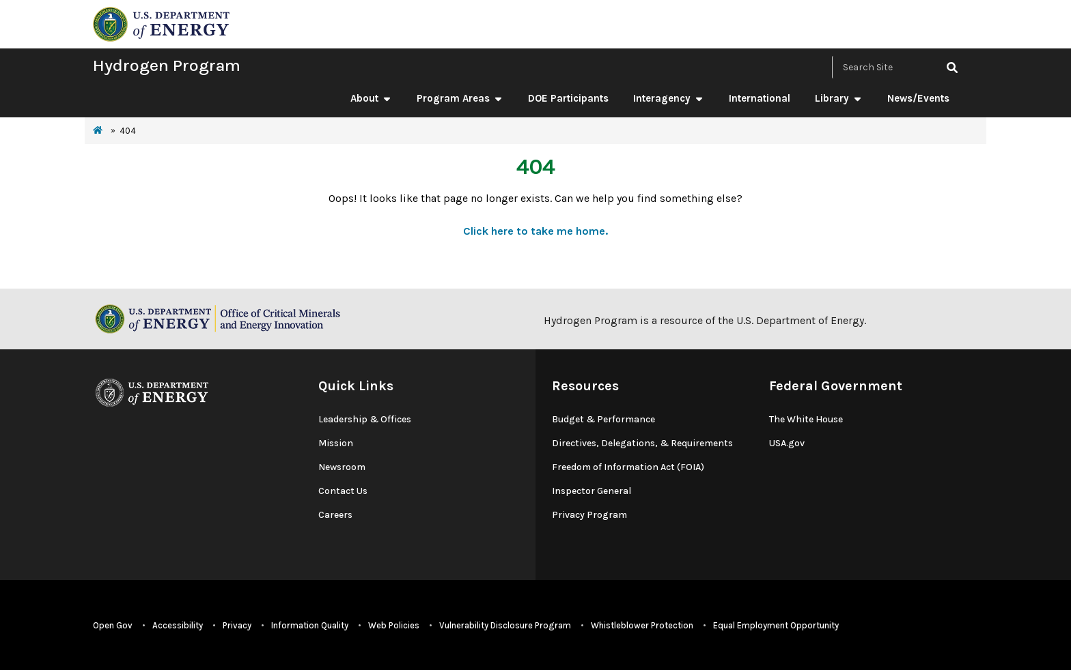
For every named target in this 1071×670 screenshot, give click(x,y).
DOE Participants (568, 98)
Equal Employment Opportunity (776, 625)
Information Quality (309, 625)
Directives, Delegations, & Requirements (642, 443)
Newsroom (341, 467)
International (759, 98)
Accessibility (177, 625)
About (371, 98)
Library (839, 98)
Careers (335, 515)
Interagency (668, 98)
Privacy (237, 625)
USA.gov (787, 443)
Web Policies (393, 625)
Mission (335, 443)
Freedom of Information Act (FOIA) (628, 467)
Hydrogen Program (166, 65)
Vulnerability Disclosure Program (505, 625)
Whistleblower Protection (642, 625)
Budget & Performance (603, 419)
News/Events (918, 98)
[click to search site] (952, 67)
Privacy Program (589, 515)
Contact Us (342, 491)
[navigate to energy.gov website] (161, 22)
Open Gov (113, 625)
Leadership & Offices (364, 419)
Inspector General (591, 491)
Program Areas (460, 98)
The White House (806, 419)
